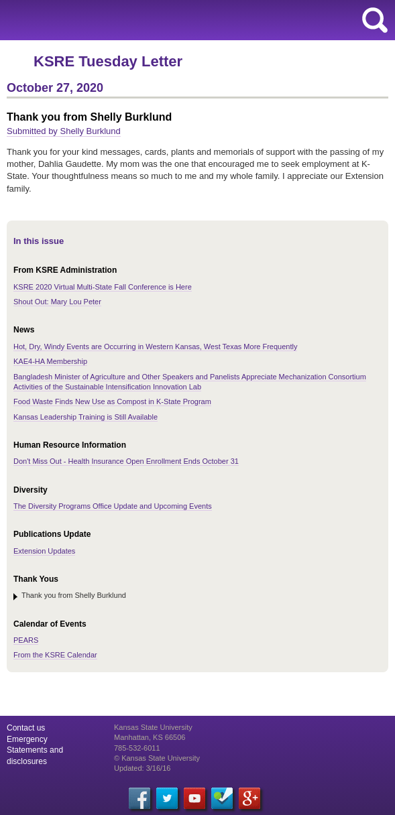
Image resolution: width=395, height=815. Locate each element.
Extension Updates (44, 551)
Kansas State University (122, 20)
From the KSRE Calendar (55, 655)
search (374, 20)
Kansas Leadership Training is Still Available (85, 417)
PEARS (25, 640)
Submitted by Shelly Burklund (64, 131)
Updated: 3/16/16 (142, 768)
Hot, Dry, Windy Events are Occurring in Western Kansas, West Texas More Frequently (155, 346)
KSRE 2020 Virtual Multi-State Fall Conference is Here (102, 287)
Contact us (26, 728)
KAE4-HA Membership (50, 361)
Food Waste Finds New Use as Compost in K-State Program (112, 401)
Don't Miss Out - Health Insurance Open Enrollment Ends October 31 (126, 461)
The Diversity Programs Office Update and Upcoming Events (112, 506)
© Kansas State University (157, 758)
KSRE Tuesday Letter (108, 61)
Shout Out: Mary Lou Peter (57, 302)
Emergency (27, 739)
